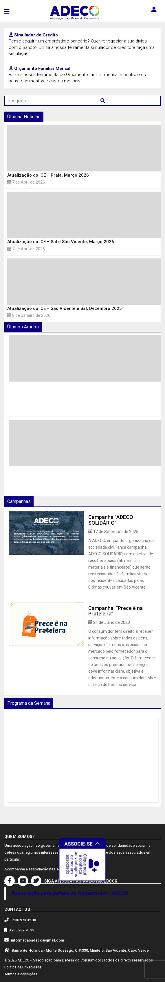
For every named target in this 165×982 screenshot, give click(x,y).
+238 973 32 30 (23, 920)
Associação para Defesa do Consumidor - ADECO (70, 893)
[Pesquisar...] (82, 101)
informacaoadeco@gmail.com (37, 940)
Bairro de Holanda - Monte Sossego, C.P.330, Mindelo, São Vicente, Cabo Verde (80, 950)
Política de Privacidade (22, 967)
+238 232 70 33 (21, 930)
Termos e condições (20, 974)
